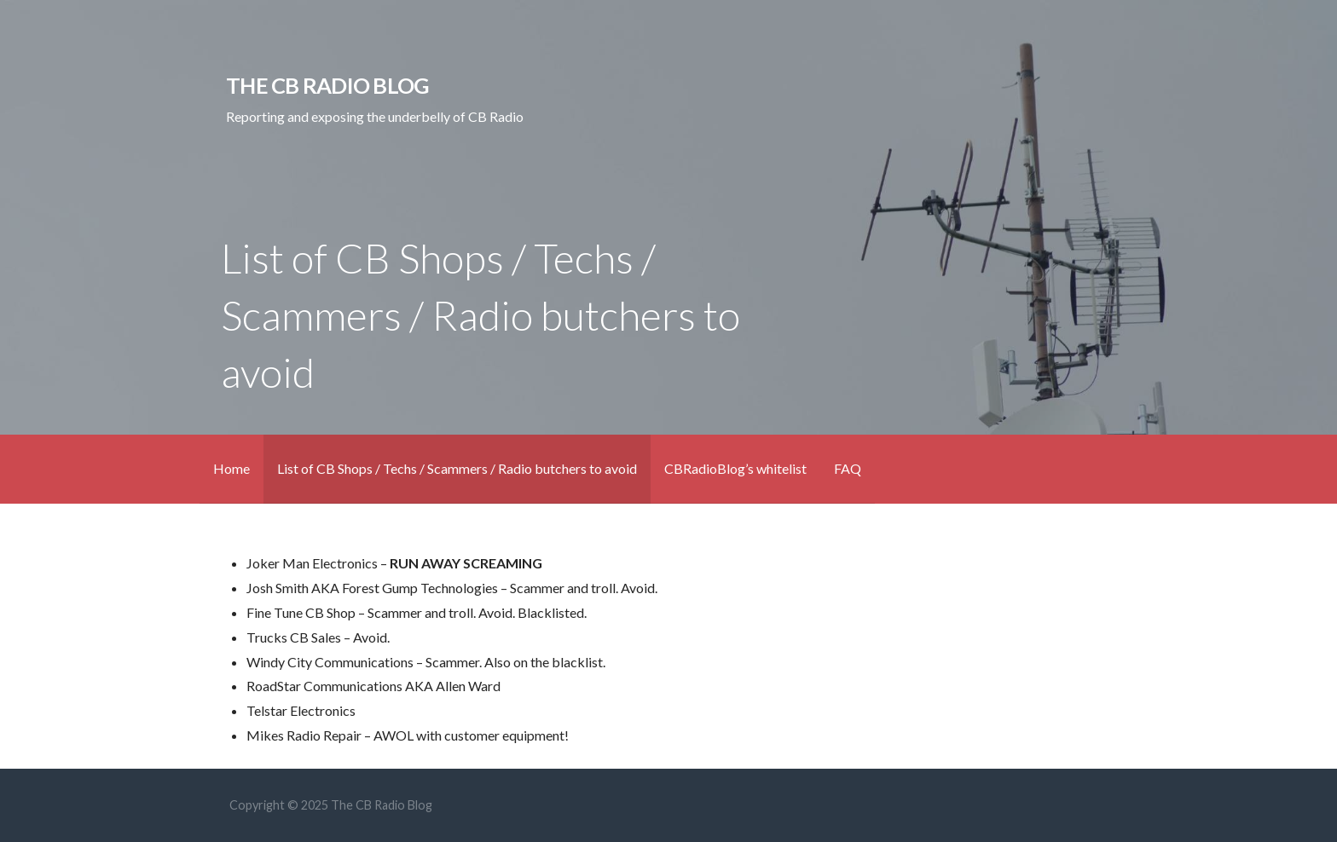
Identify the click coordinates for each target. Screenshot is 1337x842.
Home (231, 468)
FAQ (847, 468)
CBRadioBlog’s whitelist (735, 468)
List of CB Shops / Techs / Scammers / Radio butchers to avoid (457, 468)
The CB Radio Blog (327, 85)
